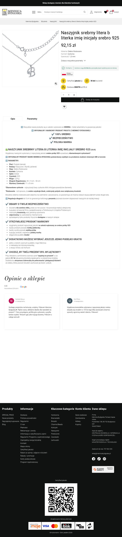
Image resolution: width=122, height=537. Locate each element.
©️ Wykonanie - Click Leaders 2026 (61, 532)
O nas (22, 424)
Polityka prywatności (28, 418)
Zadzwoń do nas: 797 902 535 (102, 449)
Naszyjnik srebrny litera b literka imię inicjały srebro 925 (77, 21)
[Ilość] (69, 94)
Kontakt (23, 443)
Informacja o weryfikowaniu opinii (33, 434)
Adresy (78, 421)
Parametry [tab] (32, 118)
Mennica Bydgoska (32, 21)
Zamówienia (80, 418)
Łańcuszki (55, 440)
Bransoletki (55, 418)
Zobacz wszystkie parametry (73, 61)
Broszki (54, 421)
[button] (114, 12)
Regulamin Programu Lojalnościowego (35, 437)
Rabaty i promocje (27, 456)
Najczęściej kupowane (10, 421)
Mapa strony (25, 446)
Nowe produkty (8, 418)
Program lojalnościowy (29, 462)
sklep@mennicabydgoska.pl (101, 453)
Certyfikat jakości (27, 450)
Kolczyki (54, 428)
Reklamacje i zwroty (28, 431)
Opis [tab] (13, 118)
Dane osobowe (81, 415)
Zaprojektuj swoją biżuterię (30, 440)
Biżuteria (44, 21)
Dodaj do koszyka (92, 100)
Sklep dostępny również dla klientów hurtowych (61, 3)
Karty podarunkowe (27, 459)
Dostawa (23, 415)
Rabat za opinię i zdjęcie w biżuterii (33, 453)
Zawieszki (55, 437)
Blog (4, 424)
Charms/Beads (57, 424)
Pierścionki (55, 434)
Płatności (24, 428)
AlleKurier (110, 469)
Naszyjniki (53, 21)
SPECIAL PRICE (8, 415)
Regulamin (24, 421)
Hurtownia (55, 415)
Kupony (78, 424)
